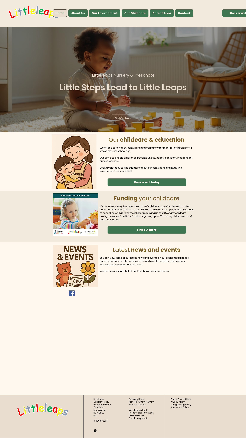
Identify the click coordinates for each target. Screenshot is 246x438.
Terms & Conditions (181, 399)
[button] (78, 13)
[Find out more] (147, 230)
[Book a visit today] (147, 182)
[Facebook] (72, 293)
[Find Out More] (123, 118)
